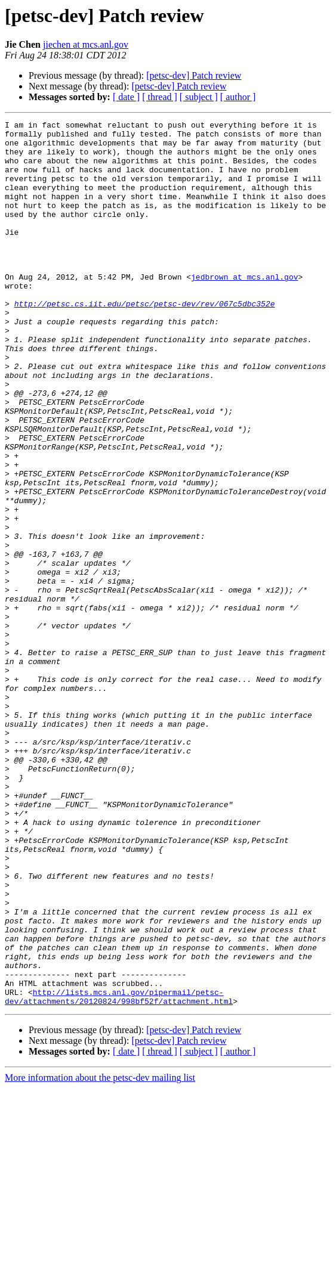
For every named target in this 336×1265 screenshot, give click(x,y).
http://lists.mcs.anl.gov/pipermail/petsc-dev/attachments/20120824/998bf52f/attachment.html (119, 1172)
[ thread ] (159, 97)
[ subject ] (199, 97)
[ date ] (126, 97)
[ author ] (238, 97)
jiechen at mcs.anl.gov (85, 44)
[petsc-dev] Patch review (193, 75)
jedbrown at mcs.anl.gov (244, 308)
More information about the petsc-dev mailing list (100, 1255)
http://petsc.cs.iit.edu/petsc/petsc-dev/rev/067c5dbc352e (144, 341)
